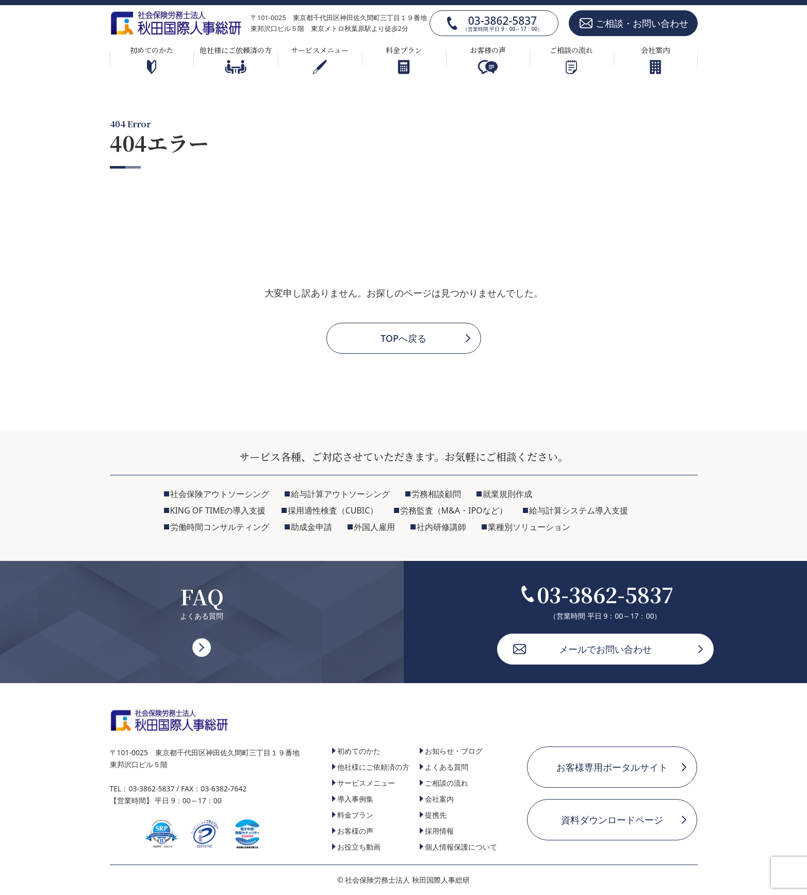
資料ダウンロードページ (612, 820)
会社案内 (655, 60)
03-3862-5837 (502, 22)
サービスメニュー (320, 60)
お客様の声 (488, 60)
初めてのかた (151, 60)
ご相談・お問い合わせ (642, 23)
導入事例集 (355, 799)
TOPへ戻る (403, 338)
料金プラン (404, 60)
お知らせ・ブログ (454, 751)
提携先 (436, 815)
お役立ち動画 (359, 847)
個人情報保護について (461, 847)
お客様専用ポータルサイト (612, 767)
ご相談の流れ (571, 60)
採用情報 (439, 831)
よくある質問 (446, 767)
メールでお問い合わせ (605, 649)
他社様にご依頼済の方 (236, 60)
